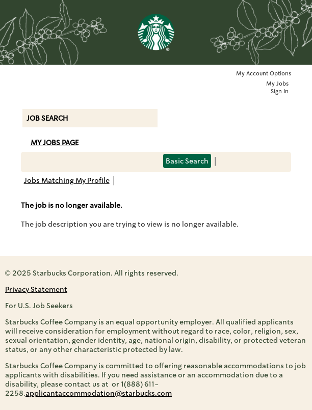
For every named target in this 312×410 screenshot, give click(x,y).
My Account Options (263, 73)
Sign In (280, 91)
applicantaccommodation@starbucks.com (98, 393)
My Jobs (277, 84)
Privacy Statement (36, 289)
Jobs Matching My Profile (67, 180)
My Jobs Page (55, 142)
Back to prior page (147, 187)
